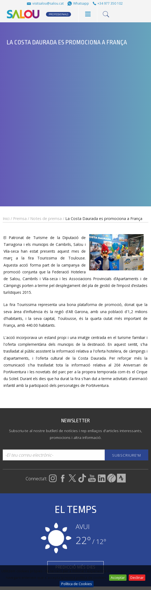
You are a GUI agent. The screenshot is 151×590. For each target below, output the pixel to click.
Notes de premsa (46, 218)
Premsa (20, 218)
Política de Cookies (76, 583)
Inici (6, 218)
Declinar (137, 577)
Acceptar (118, 577)
